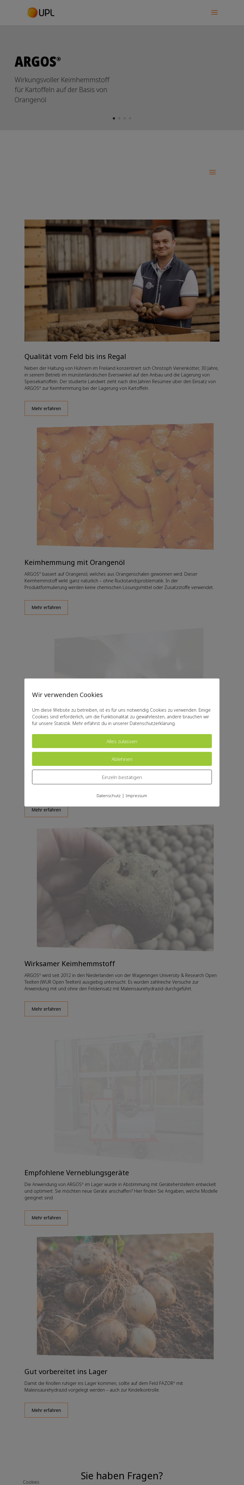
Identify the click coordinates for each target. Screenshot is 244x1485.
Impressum (136, 795)
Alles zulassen (121, 741)
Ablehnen (122, 759)
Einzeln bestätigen (122, 777)
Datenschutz (109, 795)
